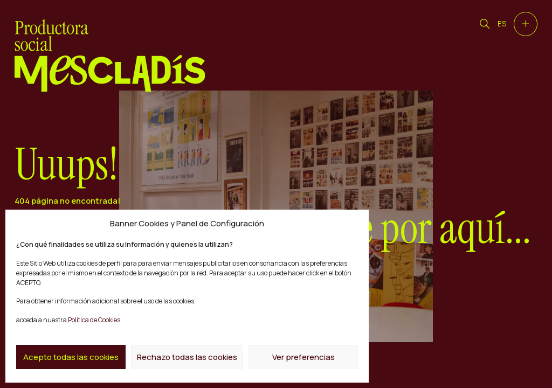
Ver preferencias (303, 357)
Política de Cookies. (94, 319)
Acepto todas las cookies (71, 357)
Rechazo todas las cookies (187, 357)
